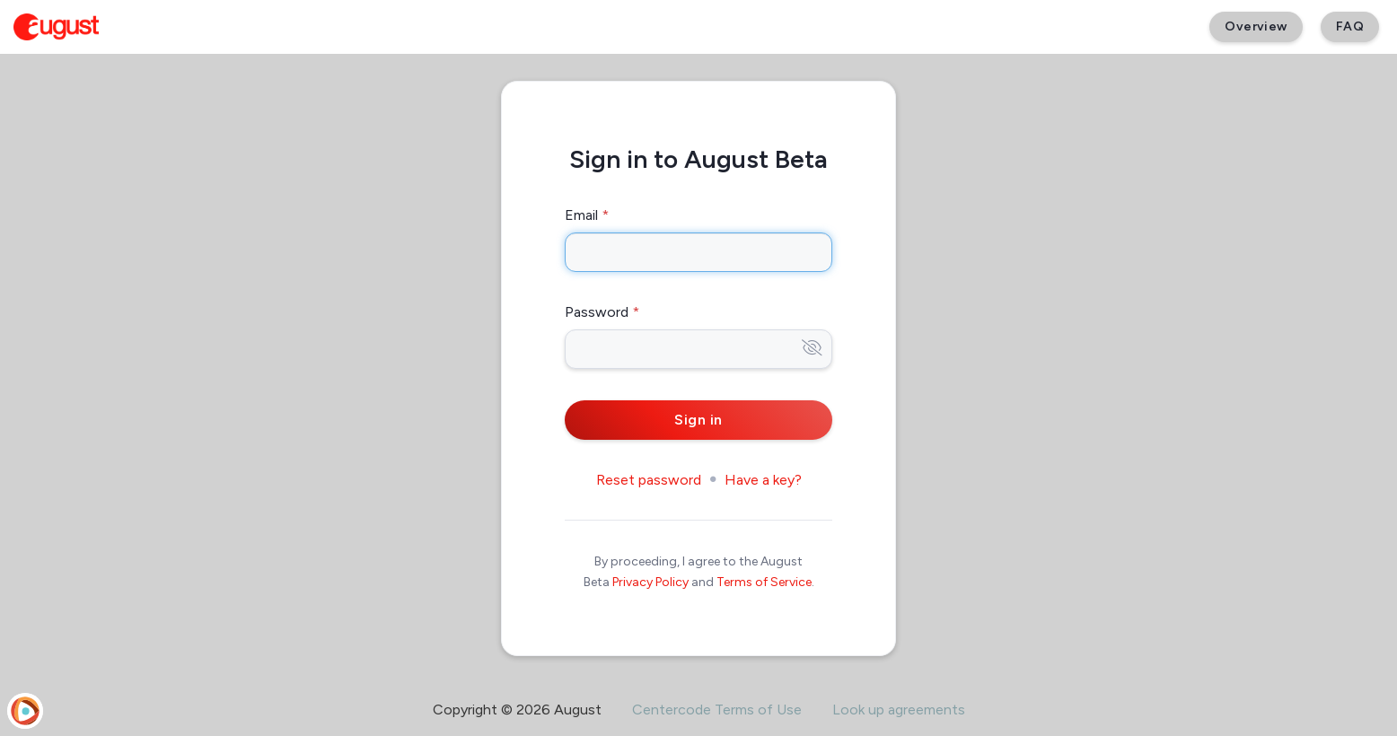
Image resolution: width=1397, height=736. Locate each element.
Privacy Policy (650, 582)
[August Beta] (56, 27)
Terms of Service (764, 582)
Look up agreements (898, 709)
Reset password (648, 479)
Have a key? (763, 479)
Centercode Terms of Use (717, 709)
